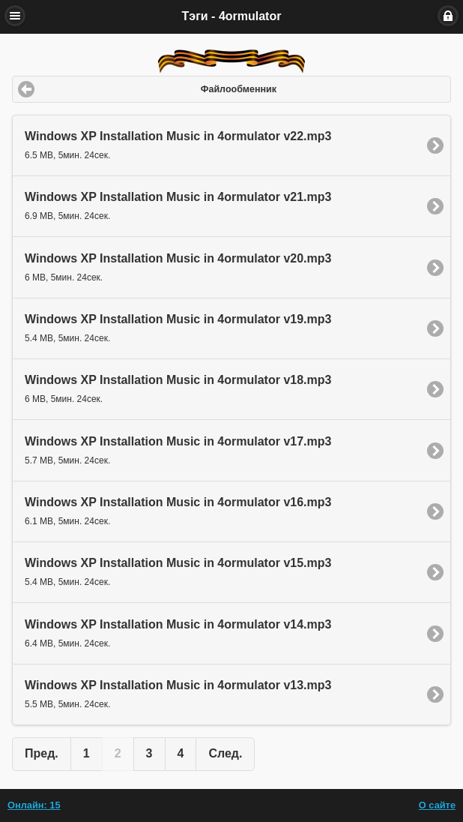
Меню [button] (15, 15)
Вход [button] (448, 15)
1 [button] (86, 753)
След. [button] (225, 753)
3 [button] (149, 753)
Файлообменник (238, 89)
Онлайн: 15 (34, 805)
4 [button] (181, 753)
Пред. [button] (41, 753)
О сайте (437, 805)
